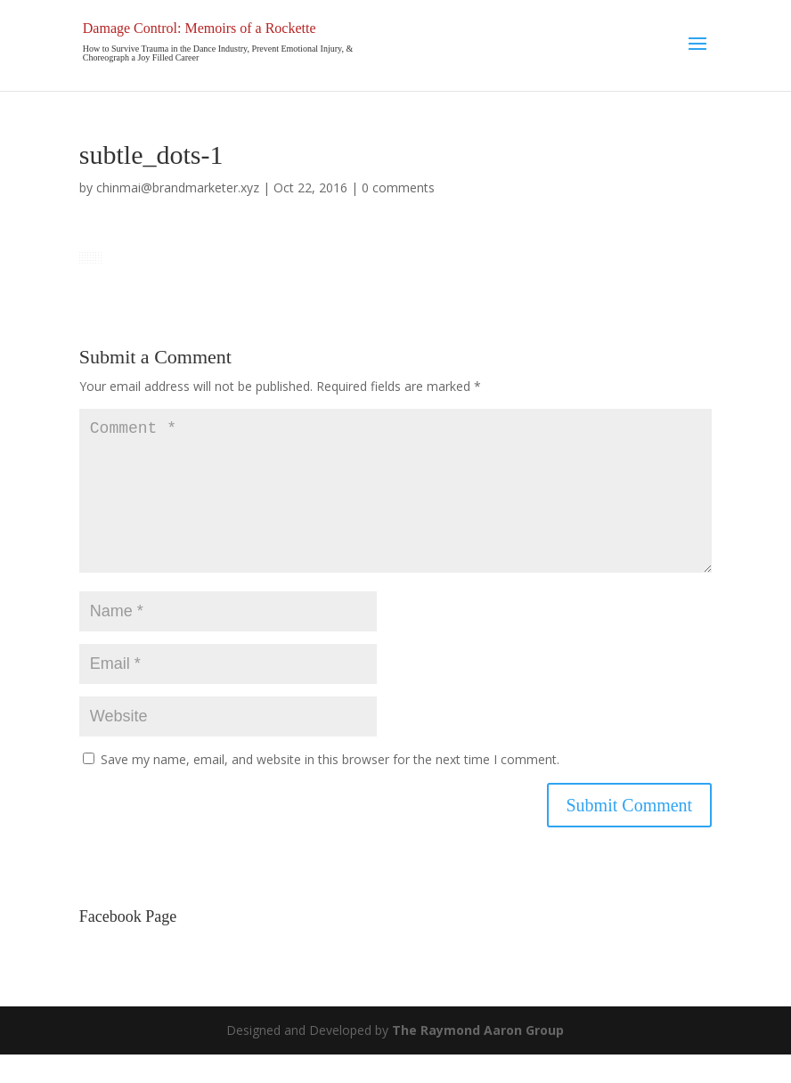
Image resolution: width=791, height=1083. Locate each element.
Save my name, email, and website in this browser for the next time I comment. (330, 787)
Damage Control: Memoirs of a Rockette (199, 28)
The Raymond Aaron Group (478, 1058)
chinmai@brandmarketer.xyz (177, 187)
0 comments (398, 187)
